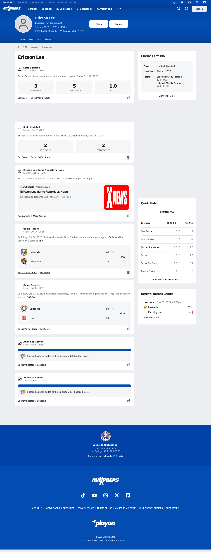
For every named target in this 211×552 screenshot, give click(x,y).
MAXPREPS (9, 2)
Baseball (46, 8)
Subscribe (68, 508)
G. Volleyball (104, 8)
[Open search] (179, 9)
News (48, 39)
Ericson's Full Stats (40, 97)
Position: (164, 211)
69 (107, 308)
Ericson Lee (45, 17)
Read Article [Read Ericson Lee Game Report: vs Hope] (24, 215)
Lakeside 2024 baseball (70, 391)
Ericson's (22, 76)
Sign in (199, 8)
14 (107, 318)
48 (107, 252)
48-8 (41, 240)
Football (32, 8)
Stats (38, 39)
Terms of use (104, 508)
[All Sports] (119, 9)
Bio (31, 39)
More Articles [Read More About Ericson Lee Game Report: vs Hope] (39, 215)
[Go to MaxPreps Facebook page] (128, 495)
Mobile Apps (53, 508)
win (62, 76)
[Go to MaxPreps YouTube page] (94, 495)
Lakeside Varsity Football (169, 76)
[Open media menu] (187, 9)
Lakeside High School (105, 438)
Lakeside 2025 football (70, 355)
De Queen (72, 135)
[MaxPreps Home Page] (19, 46)
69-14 (31, 297)
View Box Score (151, 317)
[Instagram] (189, 2)
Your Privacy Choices (151, 508)
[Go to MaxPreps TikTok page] (83, 495)
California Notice (125, 508)
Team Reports (27, 186)
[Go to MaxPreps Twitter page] (116, 495)
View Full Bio (167, 95)
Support (172, 508)
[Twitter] (197, 2)
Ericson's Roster (26, 364)
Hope (70, 76)
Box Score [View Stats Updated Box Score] (23, 97)
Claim (99, 24)
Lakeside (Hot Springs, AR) (48, 22)
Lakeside (34, 47)
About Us (37, 508)
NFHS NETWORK (67, 2)
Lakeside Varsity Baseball (169, 83)
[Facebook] (204, 2)
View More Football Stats (167, 279)
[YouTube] (182, 2)
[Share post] (128, 97)
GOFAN (52, 2)
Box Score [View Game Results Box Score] (45, 272)
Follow (119, 24)
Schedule (41, 364)
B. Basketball (64, 8)
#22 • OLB (46, 31)
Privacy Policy (86, 508)
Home (23, 39)
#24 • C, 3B (71, 31)
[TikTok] (174, 2)
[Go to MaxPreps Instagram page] (105, 495)
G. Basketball (84, 8)
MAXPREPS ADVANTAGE (31, 2)
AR (26, 47)
